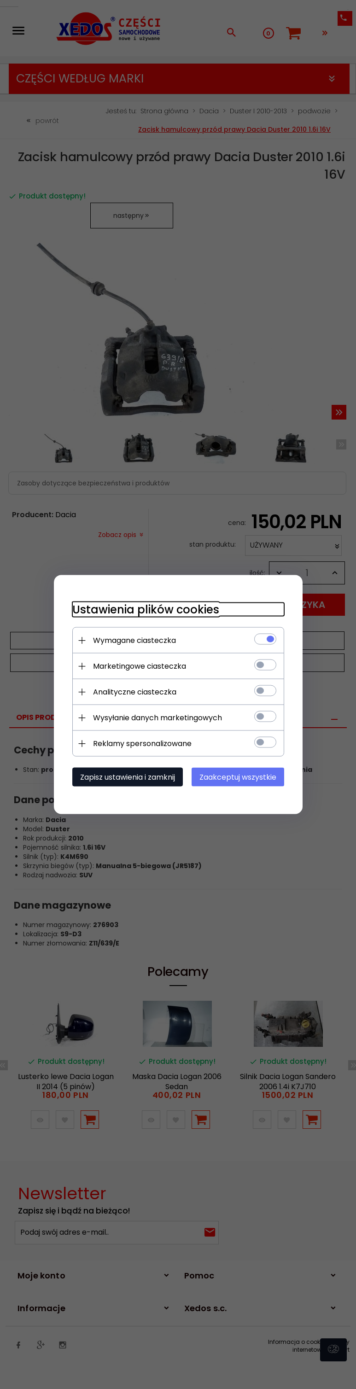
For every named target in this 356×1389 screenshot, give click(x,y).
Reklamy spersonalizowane (142, 743)
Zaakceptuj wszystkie (237, 777)
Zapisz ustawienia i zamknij (127, 777)
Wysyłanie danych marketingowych (157, 717)
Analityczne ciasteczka (134, 692)
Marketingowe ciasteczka (139, 666)
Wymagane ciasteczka (134, 640)
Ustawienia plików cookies (145, 609)
